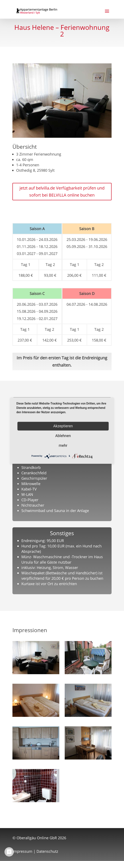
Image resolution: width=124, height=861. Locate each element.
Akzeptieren (63, 426)
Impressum (22, 851)
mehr (63, 445)
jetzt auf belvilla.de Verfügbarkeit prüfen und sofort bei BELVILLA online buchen (62, 191)
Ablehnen (63, 436)
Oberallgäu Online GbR (37, 837)
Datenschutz (47, 851)
